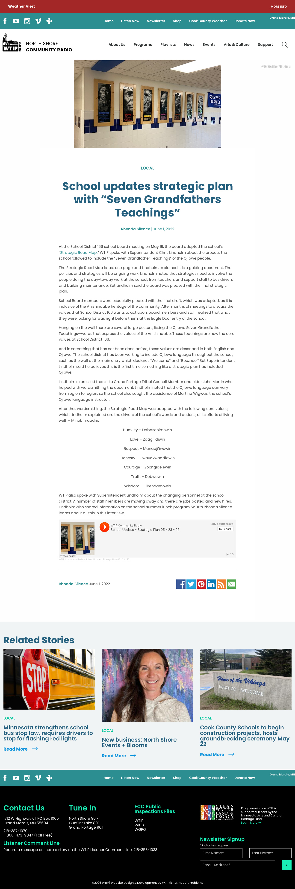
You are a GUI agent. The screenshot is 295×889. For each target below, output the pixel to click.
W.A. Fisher (169, 883)
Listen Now (130, 21)
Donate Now (244, 21)
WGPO (140, 829)
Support (265, 44)
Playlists (168, 44)
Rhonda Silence (135, 229)
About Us (117, 44)
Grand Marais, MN (282, 17)
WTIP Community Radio (71, 559)
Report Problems (191, 883)
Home (109, 21)
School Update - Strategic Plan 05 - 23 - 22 (107, 559)
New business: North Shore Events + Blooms (139, 742)
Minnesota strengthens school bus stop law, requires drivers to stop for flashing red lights (48, 733)
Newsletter (156, 21)
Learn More (251, 822)
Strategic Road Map (78, 252)
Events (209, 44)
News (189, 44)
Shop (177, 21)
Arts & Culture (237, 44)
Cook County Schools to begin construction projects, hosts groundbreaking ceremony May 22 (245, 736)
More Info (279, 6)
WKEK (140, 825)
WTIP (139, 820)
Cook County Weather (208, 21)
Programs (143, 44)
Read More (21, 749)
